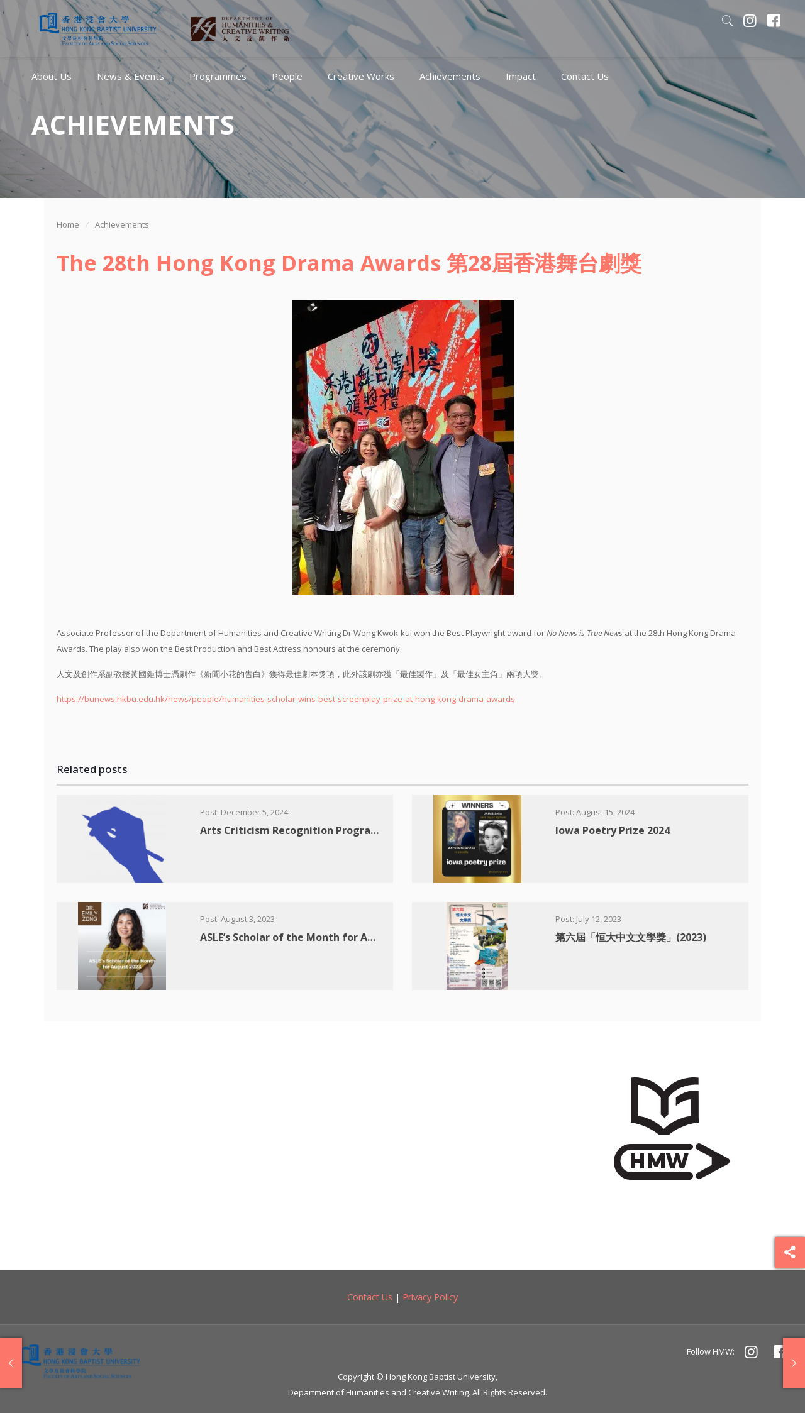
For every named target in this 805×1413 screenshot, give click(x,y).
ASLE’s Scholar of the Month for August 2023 (311, 937)
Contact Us (369, 1297)
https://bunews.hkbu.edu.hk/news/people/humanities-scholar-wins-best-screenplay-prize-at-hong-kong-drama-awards (286, 699)
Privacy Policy (430, 1297)
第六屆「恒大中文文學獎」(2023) (630, 937)
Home (68, 224)
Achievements (122, 224)
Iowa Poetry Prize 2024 (612, 830)
